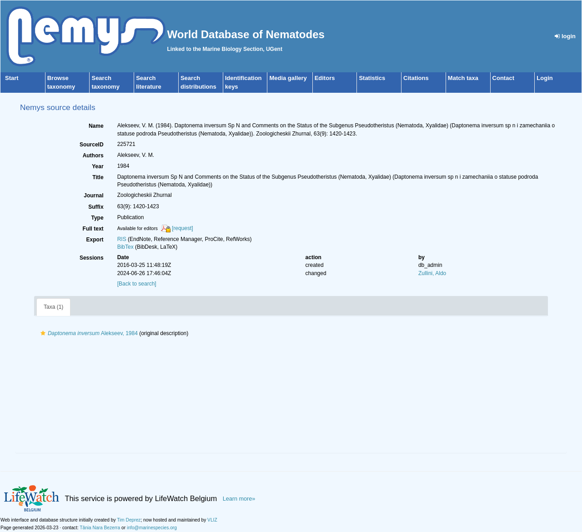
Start (12, 78)
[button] (43, 333)
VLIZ (212, 519)
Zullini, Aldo (432, 273)
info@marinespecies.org (152, 527)
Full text (93, 229)
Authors (93, 155)
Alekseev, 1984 (88, 333)
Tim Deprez (128, 519)
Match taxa (463, 78)
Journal (93, 195)
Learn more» (239, 499)
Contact (503, 78)
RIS (121, 239)
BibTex (125, 247)
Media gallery (287, 78)
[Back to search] (136, 284)
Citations (416, 78)
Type (97, 218)
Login (544, 78)
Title (97, 177)
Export (95, 239)
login (565, 36)
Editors (325, 78)
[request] (182, 228)
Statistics (372, 78)
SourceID (92, 144)
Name (96, 126)
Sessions (92, 258)
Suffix (95, 207)
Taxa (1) (53, 307)
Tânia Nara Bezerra (100, 527)
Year (97, 166)
